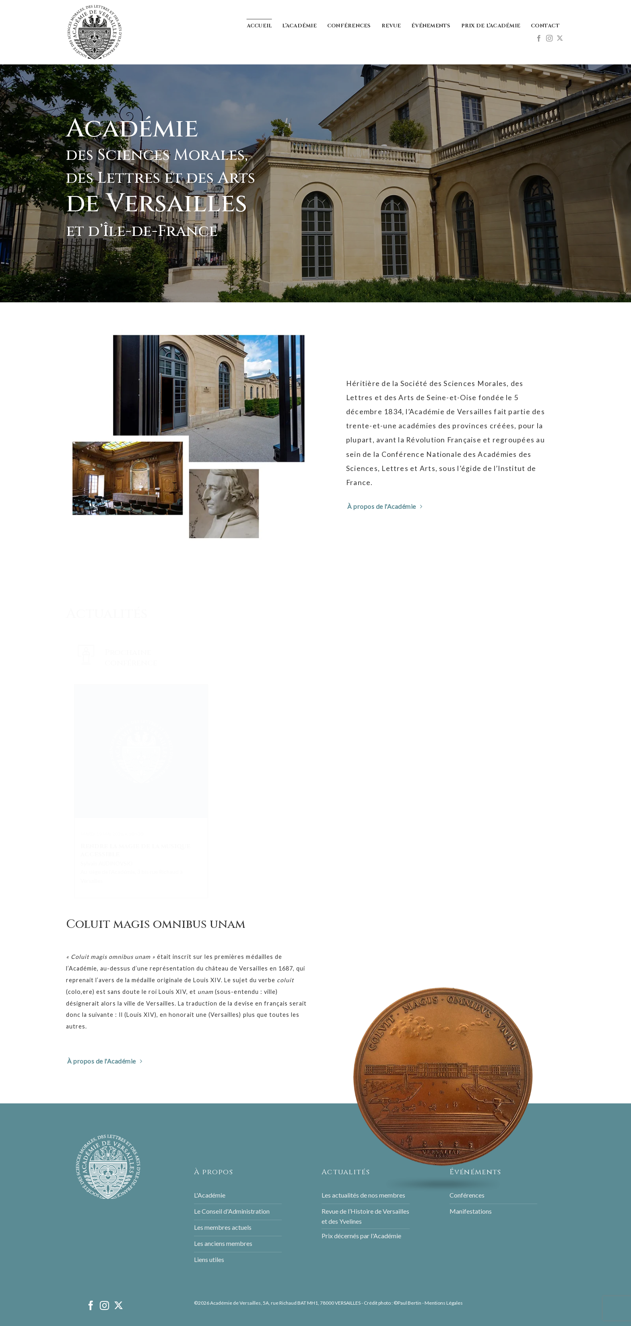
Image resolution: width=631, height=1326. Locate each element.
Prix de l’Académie (491, 26)
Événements (431, 26)
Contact (545, 26)
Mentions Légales (444, 1303)
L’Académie (299, 26)
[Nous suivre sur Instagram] (549, 38)
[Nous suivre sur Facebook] (539, 38)
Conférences (349, 26)
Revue (391, 26)
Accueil (259, 26)
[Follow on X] (560, 38)
